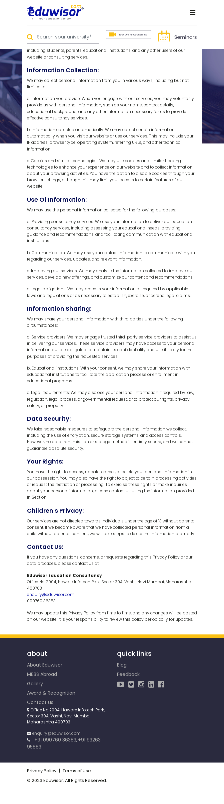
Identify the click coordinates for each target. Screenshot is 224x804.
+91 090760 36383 (55, 739)
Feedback (128, 674)
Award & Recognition (51, 693)
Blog (122, 665)
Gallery (35, 683)
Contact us (40, 702)
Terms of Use (77, 771)
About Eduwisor (44, 665)
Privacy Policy (41, 771)
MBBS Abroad (42, 674)
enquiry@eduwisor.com (50, 594)
